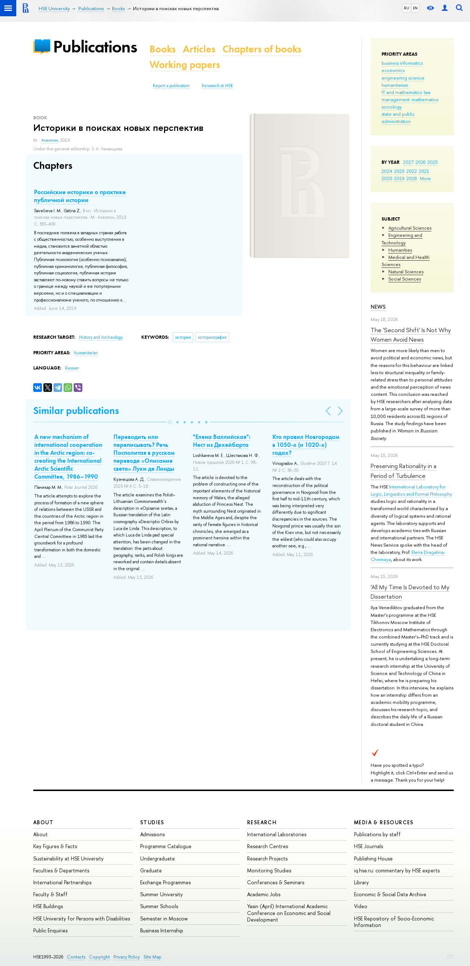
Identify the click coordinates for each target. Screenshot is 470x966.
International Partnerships (62, 882)
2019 (399, 178)
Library (361, 882)
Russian (72, 368)
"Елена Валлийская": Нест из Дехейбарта (221, 441)
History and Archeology (101, 337)
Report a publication (171, 86)
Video (360, 906)
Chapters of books (262, 49)
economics (393, 70)
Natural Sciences (405, 271)
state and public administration (398, 117)
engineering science (402, 77)
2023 (399, 171)
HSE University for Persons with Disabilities (81, 918)
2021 (424, 171)
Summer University (161, 894)
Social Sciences (404, 278)
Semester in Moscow (164, 918)
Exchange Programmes (165, 882)
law (427, 92)
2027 (408, 162)
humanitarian (394, 85)
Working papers (185, 64)
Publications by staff (377, 834)
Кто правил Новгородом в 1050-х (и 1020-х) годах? (305, 445)
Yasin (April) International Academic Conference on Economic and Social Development (289, 913)
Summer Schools (159, 906)
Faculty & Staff (50, 894)
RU (406, 7)
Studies (152, 822)
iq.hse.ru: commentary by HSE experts (397, 870)
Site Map (152, 957)
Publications (95, 46)
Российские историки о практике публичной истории (80, 196)
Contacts (76, 957)
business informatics (402, 63)
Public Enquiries (50, 930)
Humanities (400, 250)
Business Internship (161, 930)
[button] (170, 422)
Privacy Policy (126, 957)
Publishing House (373, 858)
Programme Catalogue (165, 846)
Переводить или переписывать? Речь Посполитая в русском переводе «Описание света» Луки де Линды (143, 453)
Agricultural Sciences (409, 228)
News (378, 307)
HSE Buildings (48, 906)
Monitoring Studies (269, 870)
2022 (411, 171)
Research (262, 822)
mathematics (424, 99)
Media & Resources (384, 822)
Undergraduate (157, 858)
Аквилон (49, 140)
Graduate (151, 870)
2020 (386, 178)
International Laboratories (276, 834)
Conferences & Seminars (275, 882)
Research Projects (267, 858)
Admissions (152, 834)
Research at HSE (217, 86)
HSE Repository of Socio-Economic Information (394, 921)
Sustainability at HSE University (68, 858)
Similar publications (76, 410)
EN (415, 7)
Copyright (99, 957)
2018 (411, 178)
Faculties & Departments (61, 870)
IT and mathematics (401, 92)
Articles (199, 49)
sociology (391, 106)
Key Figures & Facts (55, 846)
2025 (432, 162)
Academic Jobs (263, 894)
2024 (386, 171)
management (395, 99)
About (43, 822)
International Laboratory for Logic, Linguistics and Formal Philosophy (411, 490)
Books (163, 49)
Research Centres (267, 846)
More (425, 178)
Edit (450, 955)
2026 (420, 162)
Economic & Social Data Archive (390, 894)
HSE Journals (368, 846)
